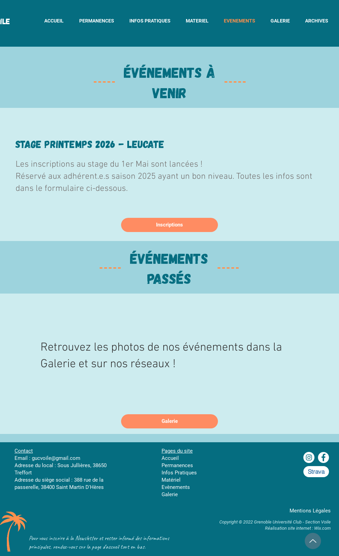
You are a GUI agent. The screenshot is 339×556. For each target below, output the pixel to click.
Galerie (170, 494)
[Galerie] (169, 421)
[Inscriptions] (169, 225)
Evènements (176, 487)
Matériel (171, 480)
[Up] (313, 541)
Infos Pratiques (179, 473)
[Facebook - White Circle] (323, 457)
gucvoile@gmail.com (56, 458)
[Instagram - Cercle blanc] (308, 457)
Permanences (177, 465)
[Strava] (316, 471)
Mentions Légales (310, 511)
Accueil (170, 458)
